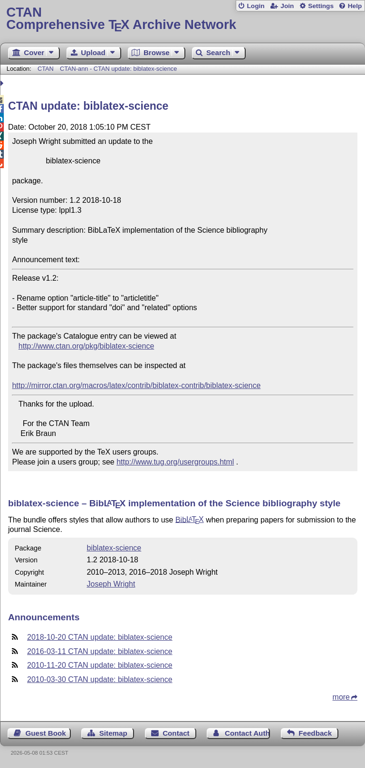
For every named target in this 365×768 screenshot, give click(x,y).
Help (355, 5)
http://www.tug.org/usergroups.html (175, 462)
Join (287, 5)
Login (255, 5)
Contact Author (247, 733)
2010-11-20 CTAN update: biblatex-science (100, 665)
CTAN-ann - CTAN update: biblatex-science (118, 68)
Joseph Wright (110, 584)
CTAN (46, 68)
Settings (321, 5)
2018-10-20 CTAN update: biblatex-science (100, 637)
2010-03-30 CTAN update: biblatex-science (100, 679)
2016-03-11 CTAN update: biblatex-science (100, 651)
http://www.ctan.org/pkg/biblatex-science (86, 346)
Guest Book (46, 733)
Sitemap (113, 733)
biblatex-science (113, 548)
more (341, 697)
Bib (189, 519)
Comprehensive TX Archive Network (182, 18)
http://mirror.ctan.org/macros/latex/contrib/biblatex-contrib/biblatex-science (136, 385)
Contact (176, 733)
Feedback (315, 733)
